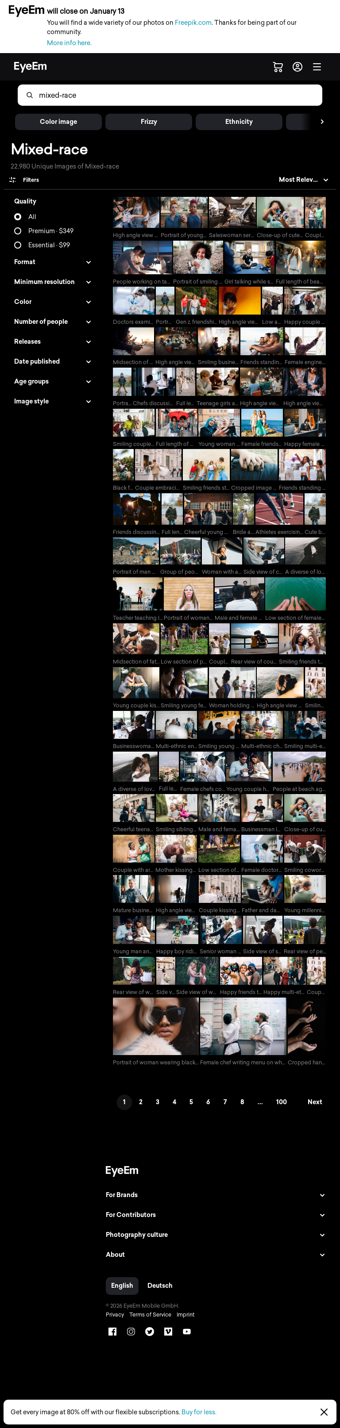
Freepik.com (193, 23)
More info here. (69, 43)
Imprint (182, 1324)
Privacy (112, 1324)
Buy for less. (199, 1412)
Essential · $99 (49, 245)
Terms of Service (147, 1324)
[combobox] (180, 95)
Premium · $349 (50, 231)
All (32, 217)
